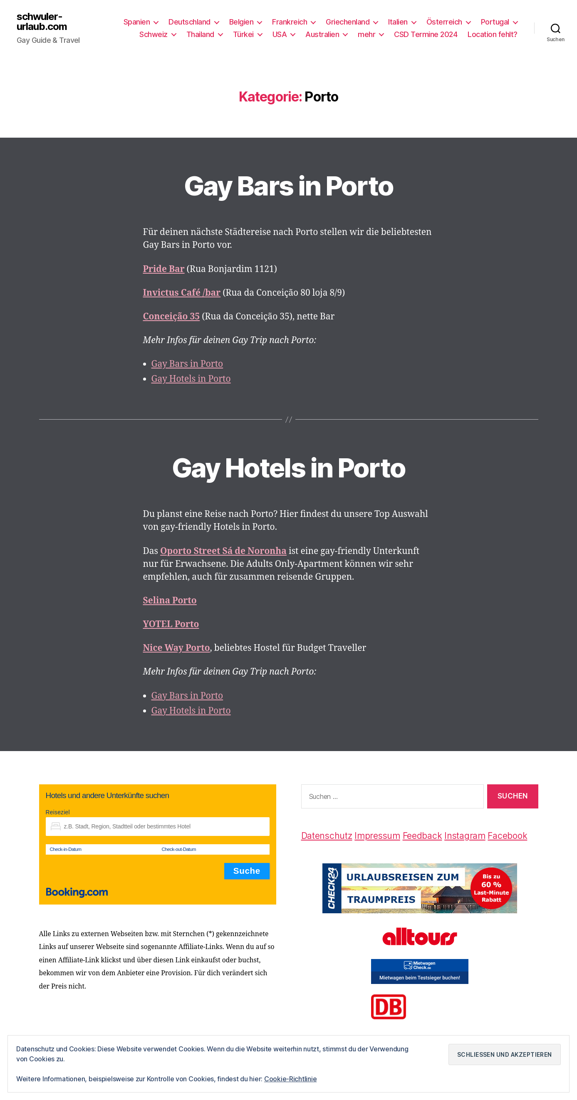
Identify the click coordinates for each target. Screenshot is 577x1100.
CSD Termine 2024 (425, 34)
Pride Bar (164, 269)
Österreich (444, 21)
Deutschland (189, 21)
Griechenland (347, 21)
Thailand (200, 34)
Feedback (422, 836)
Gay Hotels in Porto (191, 379)
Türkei (243, 34)
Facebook (507, 836)
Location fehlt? (493, 34)
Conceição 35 (171, 316)
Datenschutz (326, 836)
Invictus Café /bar (182, 293)
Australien (322, 34)
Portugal (495, 21)
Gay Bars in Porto (289, 186)
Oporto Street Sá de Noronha (223, 551)
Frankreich (289, 21)
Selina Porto (170, 600)
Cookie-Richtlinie (290, 1079)
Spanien (137, 21)
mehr (366, 34)
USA (279, 34)
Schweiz (153, 34)
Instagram (464, 836)
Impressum (377, 836)
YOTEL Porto (171, 624)
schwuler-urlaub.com (42, 22)
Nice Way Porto (176, 648)
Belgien (241, 21)
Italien (398, 21)
